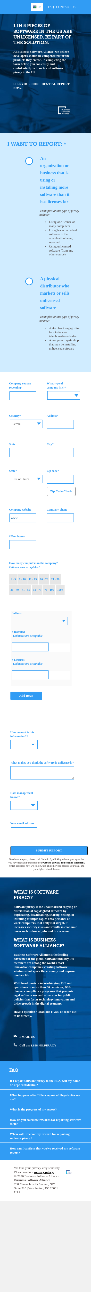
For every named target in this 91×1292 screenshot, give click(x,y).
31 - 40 (14, 589)
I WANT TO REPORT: (35, 144)
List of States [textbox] (20, 479)
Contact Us (65, 7)
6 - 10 (22, 579)
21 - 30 (55, 579)
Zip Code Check (61, 491)
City (49, 444)
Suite (12, 444)
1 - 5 (13, 579)
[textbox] (63, 391)
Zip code (52, 471)
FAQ (51, 7)
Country (14, 415)
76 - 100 (49, 589)
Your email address (22, 823)
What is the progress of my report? (33, 1109)
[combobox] (63, 395)
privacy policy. (44, 1172)
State (12, 471)
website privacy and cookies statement (63, 862)
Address (52, 415)
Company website (20, 509)
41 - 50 (26, 589)
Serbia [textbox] (16, 424)
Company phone (57, 509)
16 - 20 (44, 579)
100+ (60, 589)
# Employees (17, 536)
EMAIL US (27, 1037)
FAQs (55, 1011)
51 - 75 (37, 589)
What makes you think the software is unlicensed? (41, 762)
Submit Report (49, 850)
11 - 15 (33, 579)
